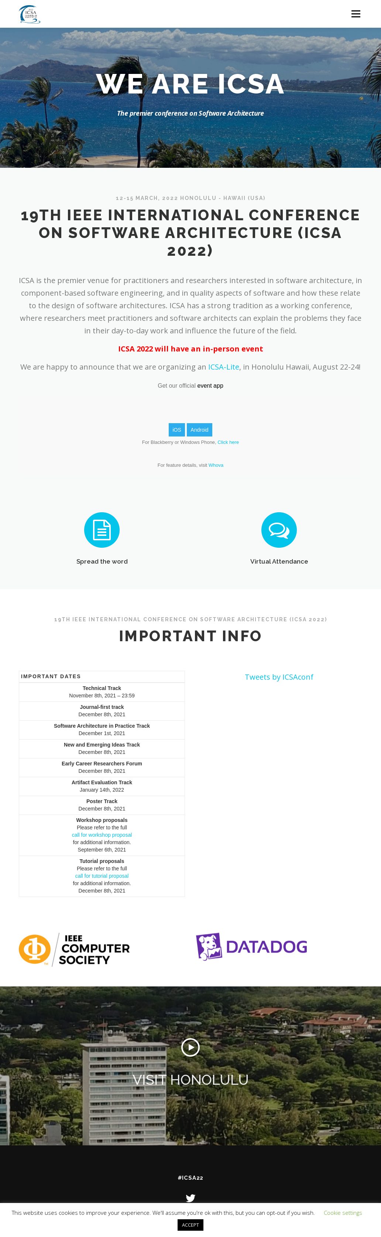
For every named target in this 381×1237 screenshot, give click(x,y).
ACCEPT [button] (190, 1224)
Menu (355, 13)
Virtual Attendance (279, 583)
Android (199, 430)
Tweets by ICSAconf (279, 677)
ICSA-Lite (222, 367)
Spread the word (102, 583)
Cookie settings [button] (343, 1212)
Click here (228, 442)
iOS (176, 430)
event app (210, 386)
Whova (216, 465)
